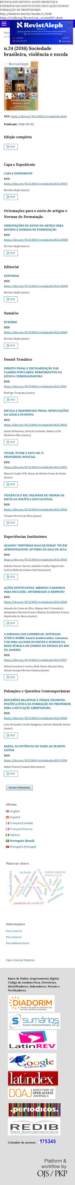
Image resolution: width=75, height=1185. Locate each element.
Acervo (20, 32)
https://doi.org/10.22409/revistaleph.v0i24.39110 (35, 332)
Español (15, 817)
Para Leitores (14, 931)
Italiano (15, 835)
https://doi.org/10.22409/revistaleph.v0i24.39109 (36, 286)
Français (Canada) (21, 823)
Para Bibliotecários (17, 943)
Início (7, 32)
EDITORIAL (11, 276)
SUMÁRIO (10, 322)
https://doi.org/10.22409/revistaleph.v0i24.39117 (35, 660)
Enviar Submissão (19, 787)
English (15, 811)
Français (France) (21, 829)
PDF (12, 146)
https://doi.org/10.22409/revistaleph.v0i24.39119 (35, 760)
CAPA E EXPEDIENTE (18, 173)
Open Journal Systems (20, 960)
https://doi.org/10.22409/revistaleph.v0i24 (39, 116)
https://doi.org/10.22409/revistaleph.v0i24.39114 (35, 509)
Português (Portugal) (23, 846)
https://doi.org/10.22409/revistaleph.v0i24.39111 (35, 386)
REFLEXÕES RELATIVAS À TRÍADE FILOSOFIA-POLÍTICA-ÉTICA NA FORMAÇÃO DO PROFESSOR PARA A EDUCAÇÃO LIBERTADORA (37, 704)
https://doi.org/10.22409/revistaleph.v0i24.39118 (35, 718)
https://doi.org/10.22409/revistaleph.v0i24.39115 (35, 559)
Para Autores (14, 937)
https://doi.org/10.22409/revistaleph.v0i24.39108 (36, 240)
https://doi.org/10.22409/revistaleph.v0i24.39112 (35, 425)
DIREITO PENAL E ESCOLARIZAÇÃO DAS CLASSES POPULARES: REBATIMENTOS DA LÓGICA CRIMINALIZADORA (33, 372)
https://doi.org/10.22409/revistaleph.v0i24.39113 (35, 467)
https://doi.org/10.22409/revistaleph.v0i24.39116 (35, 602)
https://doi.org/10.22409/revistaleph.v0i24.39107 (35, 183)
